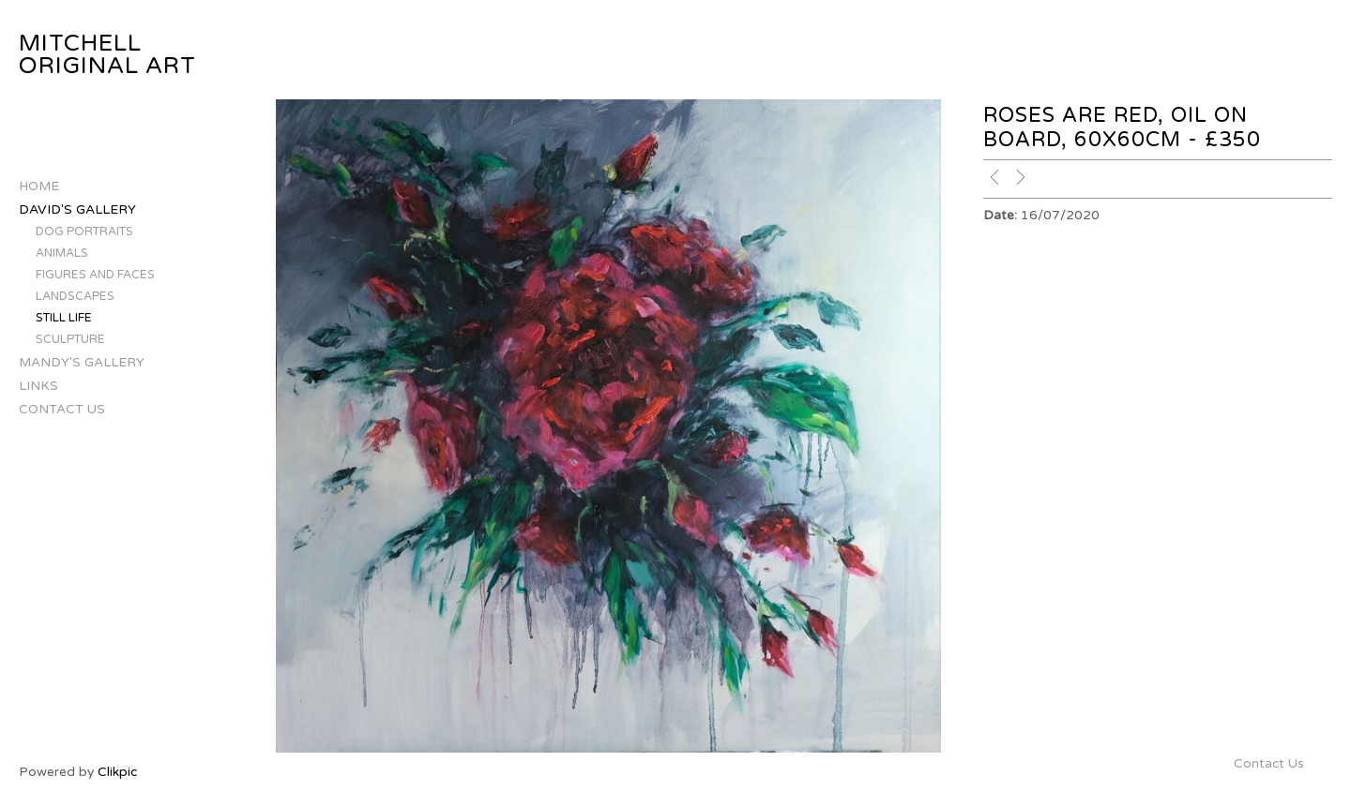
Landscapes (75, 297)
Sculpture (70, 340)
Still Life (64, 318)
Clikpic (117, 772)
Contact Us (62, 409)
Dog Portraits (84, 232)
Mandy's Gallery (81, 362)
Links (38, 386)
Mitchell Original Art (107, 55)
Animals (62, 253)
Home (39, 186)
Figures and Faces (95, 275)
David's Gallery (77, 209)
